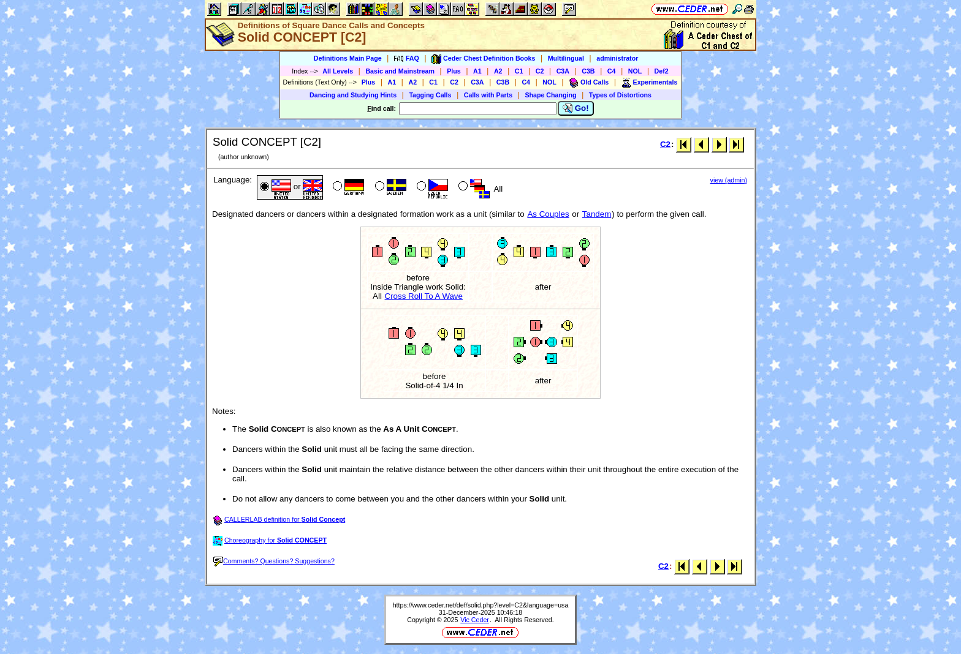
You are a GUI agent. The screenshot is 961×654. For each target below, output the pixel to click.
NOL (635, 71)
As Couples (548, 214)
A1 (477, 71)
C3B (588, 71)
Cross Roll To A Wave (424, 296)
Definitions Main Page (348, 58)
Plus (454, 71)
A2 (498, 71)
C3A (562, 71)
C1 (519, 71)
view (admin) (728, 180)
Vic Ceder (474, 619)
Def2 (662, 71)
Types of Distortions (620, 95)
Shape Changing (550, 95)
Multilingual (566, 58)
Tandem (596, 214)
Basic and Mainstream (400, 71)
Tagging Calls (430, 95)
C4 (611, 71)
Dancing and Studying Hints (353, 95)
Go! (576, 108)
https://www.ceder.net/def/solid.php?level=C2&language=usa (481, 605)
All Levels (337, 71)
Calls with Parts (488, 95)
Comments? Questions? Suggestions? (274, 561)
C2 (540, 71)
